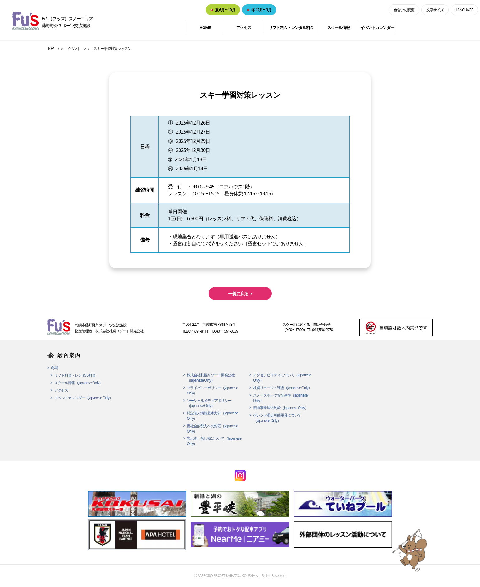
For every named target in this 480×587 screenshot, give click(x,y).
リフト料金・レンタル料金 (291, 27)
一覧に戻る (238, 293)
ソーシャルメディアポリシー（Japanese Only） (209, 403)
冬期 (54, 367)
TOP (50, 48)
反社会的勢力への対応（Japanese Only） (212, 428)
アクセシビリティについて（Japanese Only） (282, 378)
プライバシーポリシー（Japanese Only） (212, 390)
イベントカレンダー (377, 27)
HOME (205, 27)
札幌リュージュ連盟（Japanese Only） (282, 387)
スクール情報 (338, 27)
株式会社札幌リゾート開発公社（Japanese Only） (211, 378)
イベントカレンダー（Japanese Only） (83, 397)
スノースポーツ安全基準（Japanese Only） (280, 398)
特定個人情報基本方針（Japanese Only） (212, 416)
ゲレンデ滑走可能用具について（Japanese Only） (277, 418)
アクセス (243, 27)
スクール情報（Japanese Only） (78, 382)
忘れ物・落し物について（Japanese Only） (214, 441)
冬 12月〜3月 (261, 9)
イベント (73, 48)
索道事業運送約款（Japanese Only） (280, 407)
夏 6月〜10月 (225, 9)
